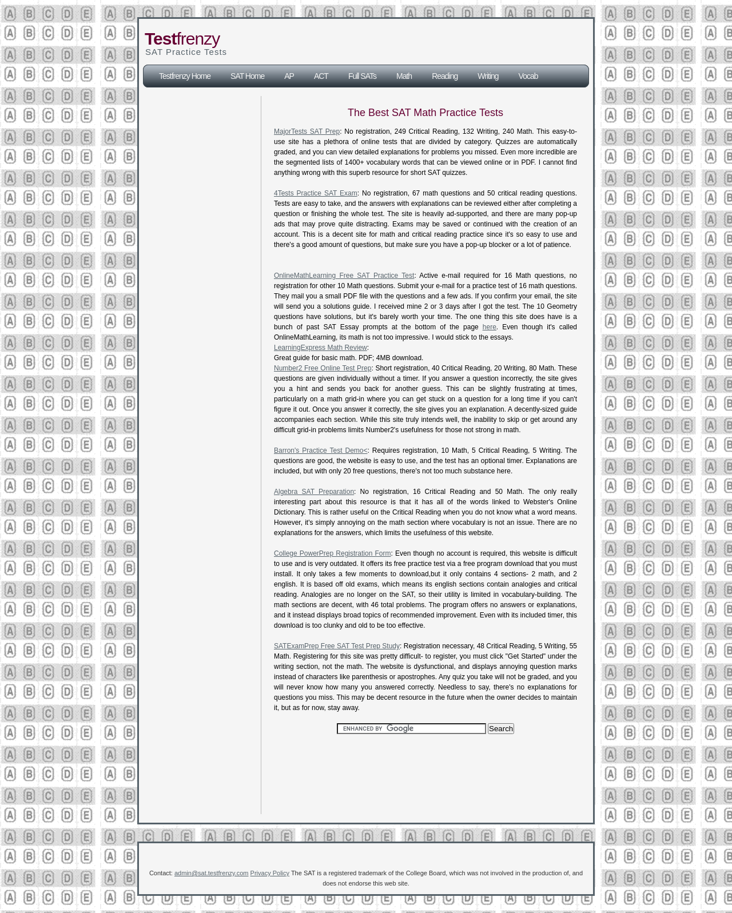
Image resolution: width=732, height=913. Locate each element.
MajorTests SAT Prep (307, 131)
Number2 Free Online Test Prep (322, 368)
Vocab (528, 76)
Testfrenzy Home (184, 76)
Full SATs (362, 76)
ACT (321, 76)
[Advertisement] (419, 42)
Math (404, 76)
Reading (445, 76)
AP (289, 76)
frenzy (182, 38)
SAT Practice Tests (186, 52)
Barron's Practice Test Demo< (321, 450)
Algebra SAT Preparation (314, 492)
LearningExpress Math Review (320, 348)
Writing (488, 76)
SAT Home (247, 76)
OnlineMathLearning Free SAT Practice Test (344, 276)
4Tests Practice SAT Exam (315, 193)
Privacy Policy (269, 873)
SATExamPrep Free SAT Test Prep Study (337, 646)
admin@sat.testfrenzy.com (211, 873)
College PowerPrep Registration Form (332, 553)
